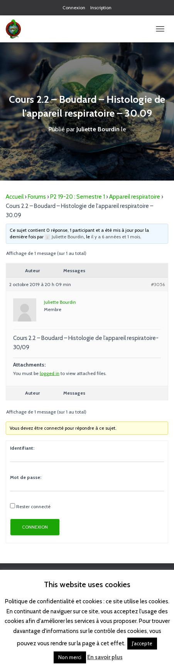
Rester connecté (33, 506)
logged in (49, 373)
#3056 (158, 284)
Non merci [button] (69, 657)
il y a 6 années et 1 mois (115, 236)
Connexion (74, 7)
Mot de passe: (25, 477)
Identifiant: (22, 448)
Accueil (15, 196)
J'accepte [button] (142, 643)
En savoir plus (105, 657)
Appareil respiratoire (134, 196)
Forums (37, 196)
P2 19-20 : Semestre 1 (77, 196)
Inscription (100, 7)
